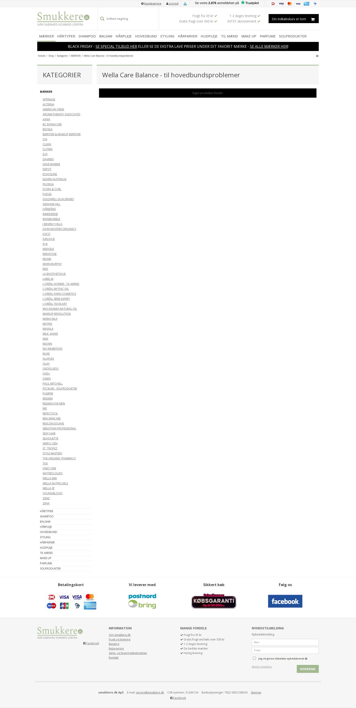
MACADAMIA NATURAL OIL (60, 309)
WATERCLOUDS (52, 473)
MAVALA (48, 329)
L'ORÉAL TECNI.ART (55, 304)
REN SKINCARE (52, 418)
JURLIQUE (49, 239)
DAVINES (48, 159)
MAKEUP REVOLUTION (57, 314)
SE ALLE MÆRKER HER (269, 46)
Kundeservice (152, 3)
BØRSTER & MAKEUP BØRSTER (62, 134)
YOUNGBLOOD (52, 493)
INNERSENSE (50, 214)
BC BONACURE (52, 124)
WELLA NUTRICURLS (55, 483)
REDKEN (48, 398)
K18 (45, 244)
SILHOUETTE (50, 438)
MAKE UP (248, 36)
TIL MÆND (229, 36)
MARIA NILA (50, 319)
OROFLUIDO (51, 369)
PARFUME (268, 36)
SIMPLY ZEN (50, 443)
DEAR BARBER (51, 164)
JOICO (46, 234)
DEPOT (47, 169)
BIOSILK (47, 129)
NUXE (46, 354)
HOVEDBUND (146, 36)
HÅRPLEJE (124, 36)
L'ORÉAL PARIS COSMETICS (59, 294)
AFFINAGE (49, 99)
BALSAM (105, 36)
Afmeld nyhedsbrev (262, 666)
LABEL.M (48, 279)
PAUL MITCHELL (53, 384)
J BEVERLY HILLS (52, 224)
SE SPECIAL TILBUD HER (116, 46)
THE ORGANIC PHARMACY (59, 458)
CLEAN (47, 144)
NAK (45, 339)
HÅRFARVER (187, 36)
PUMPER (48, 393)
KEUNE (47, 259)
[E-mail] (285, 650)
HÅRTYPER (66, 36)
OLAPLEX (48, 359)
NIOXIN (47, 344)
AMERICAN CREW (53, 109)
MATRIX (47, 324)
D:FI (45, 154)
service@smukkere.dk (150, 692)
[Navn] (285, 642)
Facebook (92, 643)
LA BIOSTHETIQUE (54, 274)
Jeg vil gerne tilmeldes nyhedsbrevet (288, 657)
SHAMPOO (87, 36)
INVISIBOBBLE (51, 219)
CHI (45, 139)
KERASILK (48, 249)
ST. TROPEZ (50, 448)
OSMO (47, 379)
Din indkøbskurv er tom (295, 18)
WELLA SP (49, 488)
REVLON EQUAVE (53, 423)
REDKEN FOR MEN (54, 403)
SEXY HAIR (49, 433)
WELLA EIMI (50, 478)
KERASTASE (50, 254)
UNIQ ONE (49, 468)
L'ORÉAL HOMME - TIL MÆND (61, 284)
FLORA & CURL (52, 189)
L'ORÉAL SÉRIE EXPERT (56, 299)
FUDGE (47, 194)
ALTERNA (48, 104)
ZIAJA (46, 503)
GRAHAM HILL (51, 204)
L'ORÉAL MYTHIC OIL (56, 289)
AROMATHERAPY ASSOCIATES (61, 114)
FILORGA (48, 184)
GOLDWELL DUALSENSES (58, 199)
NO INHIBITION (52, 349)
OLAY (46, 364)
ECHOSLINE (50, 174)
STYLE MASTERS (52, 453)
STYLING (167, 36)
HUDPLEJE (209, 36)
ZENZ (46, 498)
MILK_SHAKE (50, 334)
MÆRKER (46, 36)
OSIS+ (46, 374)
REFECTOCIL (50, 413)
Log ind (173, 3)
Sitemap (256, 692)
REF (45, 408)
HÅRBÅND (49, 209)
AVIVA (46, 119)
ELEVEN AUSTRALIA (55, 179)
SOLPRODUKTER (293, 36)
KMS (45, 269)
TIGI (45, 463)
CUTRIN (47, 149)
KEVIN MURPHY (52, 264)
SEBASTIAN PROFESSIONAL (59, 428)
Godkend (308, 669)
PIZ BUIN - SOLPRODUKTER (60, 388)
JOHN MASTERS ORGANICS (59, 229)
